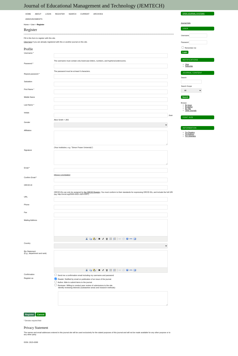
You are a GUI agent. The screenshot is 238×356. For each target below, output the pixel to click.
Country (27, 248)
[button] (86, 244)
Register (60, 14)
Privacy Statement (62, 180)
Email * (27, 173)
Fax (25, 217)
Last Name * (29, 105)
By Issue (188, 105)
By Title (188, 109)
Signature (28, 153)
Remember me (190, 48)
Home (28, 14)
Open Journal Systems (193, 14)
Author (60, 287)
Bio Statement (30, 256)
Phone (26, 210)
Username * (29, 53)
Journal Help (185, 23)
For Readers (190, 132)
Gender (27, 122)
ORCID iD (28, 190)
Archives (98, 14)
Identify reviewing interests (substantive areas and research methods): (87, 293)
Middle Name (29, 97)
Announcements (33, 19)
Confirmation (29, 279)
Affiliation (27, 130)
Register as (28, 283)
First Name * (29, 89)
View (187, 64)
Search (72, 14)
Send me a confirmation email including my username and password (86, 280)
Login (48, 14)
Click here (28, 42)
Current (84, 14)
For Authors (189, 134)
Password (185, 42)
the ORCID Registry (92, 197)
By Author (189, 107)
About (38, 14)
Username (185, 35)
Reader (61, 284)
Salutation (28, 81)
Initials (26, 113)
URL (26, 202)
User (33, 25)
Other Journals (190, 110)
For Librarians (190, 136)
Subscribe (189, 66)
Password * (28, 63)
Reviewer (62, 290)
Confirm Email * (30, 182)
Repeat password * (32, 74)
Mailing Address (30, 225)
